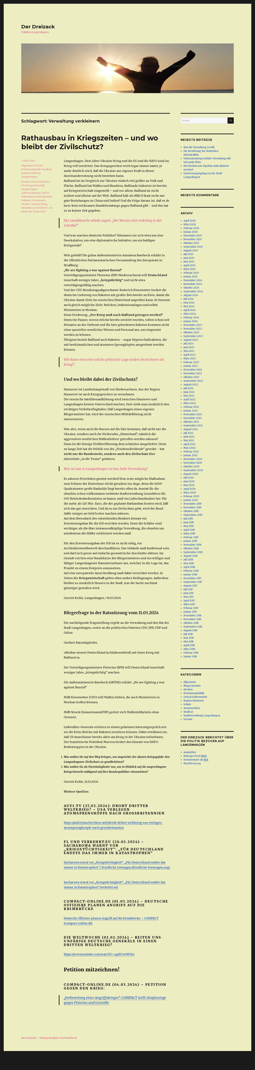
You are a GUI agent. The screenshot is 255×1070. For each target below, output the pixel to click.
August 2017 (190, 585)
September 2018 (192, 552)
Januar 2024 (190, 321)
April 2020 (189, 488)
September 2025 (193, 246)
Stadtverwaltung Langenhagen (201, 715)
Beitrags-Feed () (195, 756)
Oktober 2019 (191, 511)
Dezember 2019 (192, 503)
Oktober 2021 (191, 421)
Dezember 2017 (192, 578)
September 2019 (192, 514)
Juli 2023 (188, 343)
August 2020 (190, 473)
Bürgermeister (192, 685)
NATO (45, 192)
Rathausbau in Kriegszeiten (36, 196)
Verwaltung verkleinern (34, 207)
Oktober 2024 (191, 287)
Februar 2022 (191, 406)
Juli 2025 (188, 254)
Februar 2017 (190, 608)
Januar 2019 (190, 541)
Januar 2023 (190, 365)
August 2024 (190, 295)
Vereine (187, 719)
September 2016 (192, 626)
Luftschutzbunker (31, 192)
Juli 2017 (188, 589)
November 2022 (192, 373)
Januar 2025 (190, 276)
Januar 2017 (190, 611)
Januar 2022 (190, 410)
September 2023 (193, 336)
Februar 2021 (191, 451)
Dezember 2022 (192, 369)
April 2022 (189, 399)
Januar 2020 (190, 500)
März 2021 (189, 447)
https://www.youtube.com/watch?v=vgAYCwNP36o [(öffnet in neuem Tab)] (99, 954)
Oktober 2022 (191, 377)
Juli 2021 (188, 433)
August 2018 (190, 555)
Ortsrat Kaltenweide (195, 696)
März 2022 (189, 403)
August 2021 (190, 429)
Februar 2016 (190, 652)
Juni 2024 (189, 302)
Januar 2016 (190, 656)
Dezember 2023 (192, 325)
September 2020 (193, 470)
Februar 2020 (191, 496)
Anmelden (189, 752)
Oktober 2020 (191, 466)
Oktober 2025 (191, 243)
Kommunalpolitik (31, 169)
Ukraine (25, 204)
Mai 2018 (188, 563)
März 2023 (189, 358)
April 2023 (189, 354)
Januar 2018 (190, 574)
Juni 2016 (188, 637)
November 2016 (192, 619)
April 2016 (189, 645)
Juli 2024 (188, 298)
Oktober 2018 (191, 548)
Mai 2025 (188, 261)
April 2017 (189, 600)
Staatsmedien (191, 708)
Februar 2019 (190, 537)
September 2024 (193, 291)
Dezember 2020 (192, 459)
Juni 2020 (189, 481)
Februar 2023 (191, 362)
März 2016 (189, 649)
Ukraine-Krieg (39, 204)
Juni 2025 (188, 257)
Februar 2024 (191, 317)
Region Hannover (193, 700)
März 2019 (189, 533)
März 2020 (189, 492)
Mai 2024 (188, 306)
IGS (23, 185)
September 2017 (192, 582)
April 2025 (189, 265)
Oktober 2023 (191, 332)
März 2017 (189, 604)
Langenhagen (29, 189)
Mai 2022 (188, 395)
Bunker (25, 181)
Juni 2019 (188, 522)
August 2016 (190, 630)
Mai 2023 (188, 351)
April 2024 (189, 310)
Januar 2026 (190, 231)
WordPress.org (192, 763)
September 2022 (193, 380)
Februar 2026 (191, 228)
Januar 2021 (190, 455)
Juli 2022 (188, 388)
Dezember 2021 (192, 414)
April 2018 (189, 567)
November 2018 (192, 544)
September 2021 (193, 425)
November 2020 (192, 462)
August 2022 (190, 384)
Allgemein (27, 165)
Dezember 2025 (192, 235)
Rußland (26, 200)
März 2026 (189, 224)
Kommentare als (195, 759)
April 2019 (189, 529)
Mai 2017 (188, 596)
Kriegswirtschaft (35, 185)
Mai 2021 (188, 440)
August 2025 (190, 250)
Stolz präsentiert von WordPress (58, 1037)
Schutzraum (39, 200)
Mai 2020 (188, 485)
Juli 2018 (188, 559)
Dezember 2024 (192, 280)
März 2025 (189, 269)
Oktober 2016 (191, 622)
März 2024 (189, 313)
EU (48, 181)
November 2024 (192, 284)
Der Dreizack (38, 27)
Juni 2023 (188, 347)
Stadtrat (46, 169)
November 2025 (192, 239)
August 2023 (190, 339)
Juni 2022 (188, 392)
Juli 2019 (188, 518)
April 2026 (189, 220)
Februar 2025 (191, 272)
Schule (187, 704)
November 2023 (192, 328)
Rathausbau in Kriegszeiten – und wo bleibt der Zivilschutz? (89, 142)
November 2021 (192, 418)
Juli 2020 (188, 477)
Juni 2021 (188, 436)
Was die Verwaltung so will (198, 147)
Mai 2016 (188, 641)
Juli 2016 (188, 634)
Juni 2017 (188, 593)
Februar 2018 (191, 570)
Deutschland (38, 181)
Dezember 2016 (192, 615)
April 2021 (189, 444)
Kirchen (38, 165)
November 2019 (192, 507)
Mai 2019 (188, 526)
